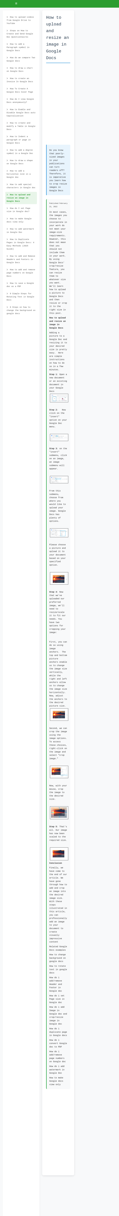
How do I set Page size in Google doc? (18, 210)
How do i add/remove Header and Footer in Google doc (55, 984)
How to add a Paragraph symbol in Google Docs (18, 47)
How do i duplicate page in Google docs (58, 1032)
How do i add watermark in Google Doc (56, 1069)
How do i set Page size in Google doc (56, 999)
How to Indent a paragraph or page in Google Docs (19, 139)
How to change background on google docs (57, 958)
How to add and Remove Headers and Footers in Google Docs (21, 259)
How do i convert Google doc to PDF (58, 1043)
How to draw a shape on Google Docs (20, 162)
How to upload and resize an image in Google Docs (18, 198)
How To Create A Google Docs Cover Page (20, 90)
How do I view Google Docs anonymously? (20, 101)
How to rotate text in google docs (58, 969)
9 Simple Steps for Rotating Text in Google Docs (20, 296)
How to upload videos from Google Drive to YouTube (20, 20)
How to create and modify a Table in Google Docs (21, 126)
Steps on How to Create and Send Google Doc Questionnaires (20, 33)
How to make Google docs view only (19, 220)
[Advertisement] (58, 105)
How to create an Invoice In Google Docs (20, 80)
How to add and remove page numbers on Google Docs (21, 273)
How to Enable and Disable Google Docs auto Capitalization (21, 112)
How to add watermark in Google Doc (20, 230)
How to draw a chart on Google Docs (20, 69)
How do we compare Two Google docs (21, 59)
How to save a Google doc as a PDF (20, 285)
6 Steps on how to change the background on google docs (21, 310)
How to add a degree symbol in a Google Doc (20, 151)
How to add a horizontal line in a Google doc (19, 174)
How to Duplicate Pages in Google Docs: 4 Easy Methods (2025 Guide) (20, 244)
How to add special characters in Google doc (21, 186)
